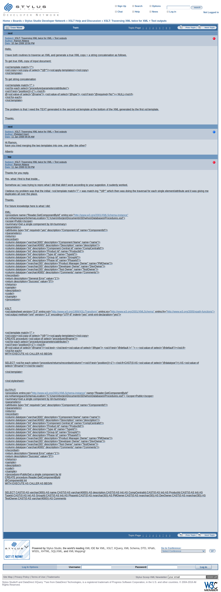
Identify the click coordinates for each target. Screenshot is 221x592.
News (155, 11)
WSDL (35, 551)
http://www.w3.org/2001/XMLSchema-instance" (101, 215)
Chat (120, 11)
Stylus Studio (54, 548)
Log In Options (30, 567)
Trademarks (53, 577)
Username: (75, 567)
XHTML (45, 551)
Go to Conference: (171, 548)
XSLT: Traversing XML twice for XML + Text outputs (135, 20)
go (212, 551)
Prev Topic (191, 27)
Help (137, 11)
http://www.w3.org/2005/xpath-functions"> (191, 311)
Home (6, 20)
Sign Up (121, 6)
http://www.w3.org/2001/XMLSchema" (132, 311)
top (8, 156)
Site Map (8, 577)
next (9, 33)
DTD (143, 548)
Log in (172, 11)
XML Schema (131, 548)
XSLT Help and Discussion (84, 20)
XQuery (118, 548)
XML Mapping (77, 551)
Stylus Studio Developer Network (45, 20)
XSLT (109, 548)
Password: (141, 567)
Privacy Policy (21, 577)
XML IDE (90, 548)
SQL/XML (56, 551)
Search (138, 6)
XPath (151, 548)
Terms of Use (38, 577)
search (197, 7)
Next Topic (210, 27)
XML (102, 548)
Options (156, 6)
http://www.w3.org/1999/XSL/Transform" (75, 311)
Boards (17, 20)
